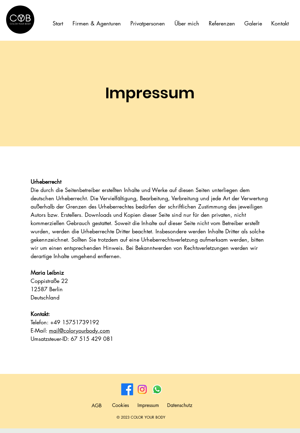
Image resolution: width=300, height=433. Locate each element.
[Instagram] (142, 389)
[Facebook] (127, 389)
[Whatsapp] (157, 389)
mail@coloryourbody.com (79, 330)
